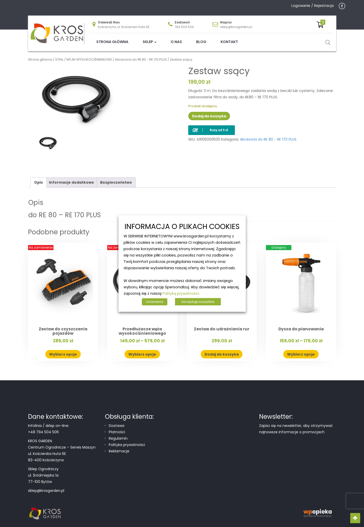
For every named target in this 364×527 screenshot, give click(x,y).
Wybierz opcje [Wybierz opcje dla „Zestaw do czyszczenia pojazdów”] (63, 350)
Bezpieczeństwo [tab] (116, 178)
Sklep (149, 37)
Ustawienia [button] (154, 302)
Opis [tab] (38, 178)
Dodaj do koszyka (209, 112)
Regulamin (118, 434)
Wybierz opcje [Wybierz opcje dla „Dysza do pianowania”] (301, 350)
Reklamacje (119, 447)
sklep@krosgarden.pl (236, 23)
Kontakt (229, 37)
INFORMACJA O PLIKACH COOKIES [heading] (182, 227)
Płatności (117, 428)
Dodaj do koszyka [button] (222, 350)
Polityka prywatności (127, 440)
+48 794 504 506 (43, 428)
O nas (176, 37)
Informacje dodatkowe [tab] (71, 178)
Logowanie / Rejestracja (312, 5)
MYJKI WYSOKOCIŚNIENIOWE (89, 55)
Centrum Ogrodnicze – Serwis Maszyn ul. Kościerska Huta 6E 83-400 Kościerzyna (62, 450)
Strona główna (112, 37)
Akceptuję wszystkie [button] (197, 301)
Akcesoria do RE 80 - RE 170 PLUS (141, 55)
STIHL (59, 55)
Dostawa (116, 421)
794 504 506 (184, 23)
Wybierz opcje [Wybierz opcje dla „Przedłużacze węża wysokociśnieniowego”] (142, 350)
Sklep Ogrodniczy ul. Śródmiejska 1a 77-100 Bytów (43, 471)
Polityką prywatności (181, 293)
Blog (201, 37)
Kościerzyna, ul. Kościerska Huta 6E (124, 23)
